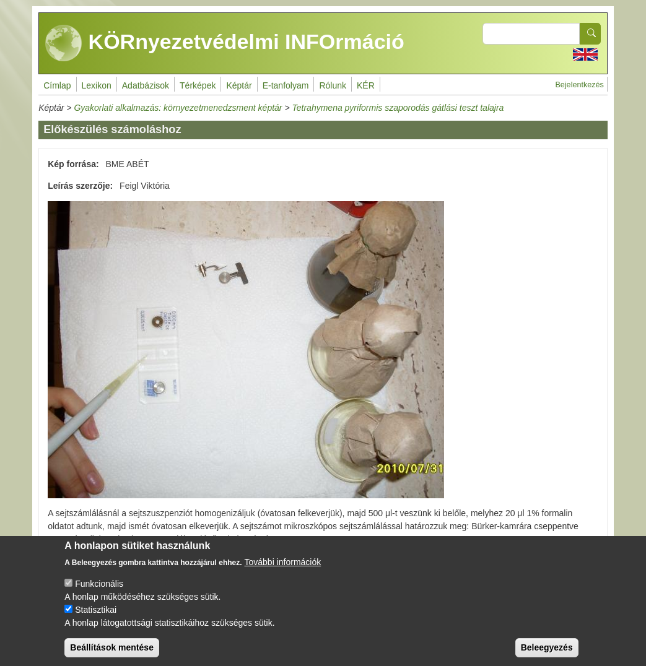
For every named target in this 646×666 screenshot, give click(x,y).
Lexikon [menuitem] (96, 85)
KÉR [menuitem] (366, 85)
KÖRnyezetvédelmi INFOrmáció (224, 43)
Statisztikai (95, 620)
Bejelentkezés (579, 84)
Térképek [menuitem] (198, 85)
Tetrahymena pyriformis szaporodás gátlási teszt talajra (398, 108)
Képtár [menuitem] (238, 85)
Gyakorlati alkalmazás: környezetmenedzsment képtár (178, 108)
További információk (283, 572)
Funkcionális (99, 594)
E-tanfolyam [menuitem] (286, 85)
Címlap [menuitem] (57, 85)
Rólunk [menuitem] (332, 85)
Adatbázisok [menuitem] (145, 85)
